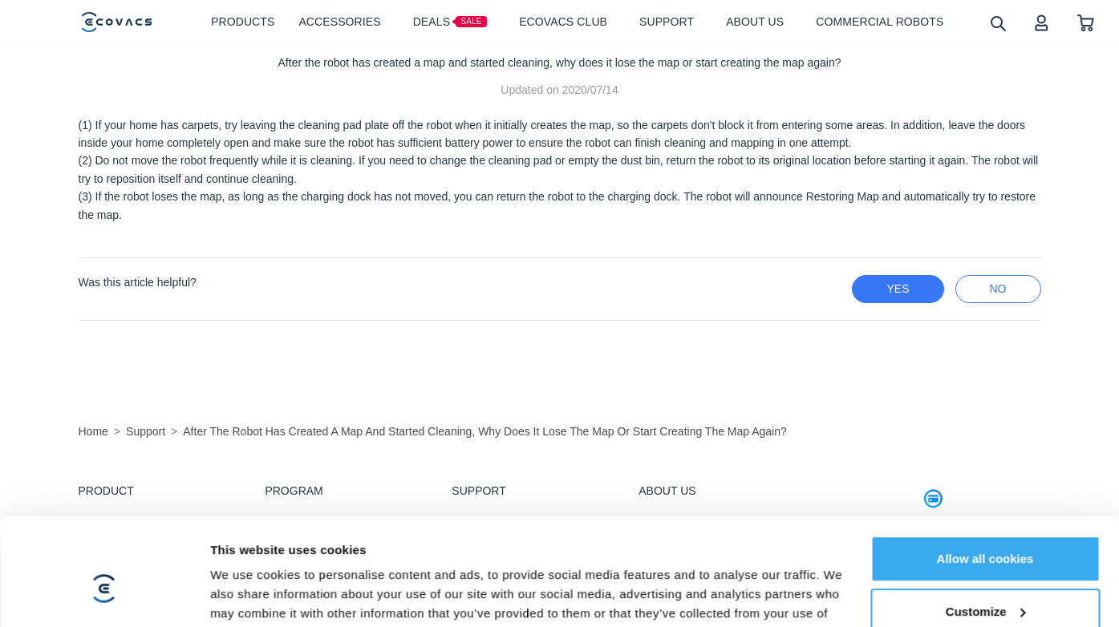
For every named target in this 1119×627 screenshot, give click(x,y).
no (998, 288)
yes (897, 288)
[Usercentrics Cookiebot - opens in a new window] (104, 565)
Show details (247, 565)
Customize (986, 500)
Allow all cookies (985, 447)
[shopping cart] (1086, 22)
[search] (997, 23)
